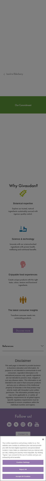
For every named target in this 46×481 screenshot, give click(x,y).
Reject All (23, 469)
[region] (23, 458)
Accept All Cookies (23, 476)
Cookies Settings (23, 462)
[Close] (43, 439)
